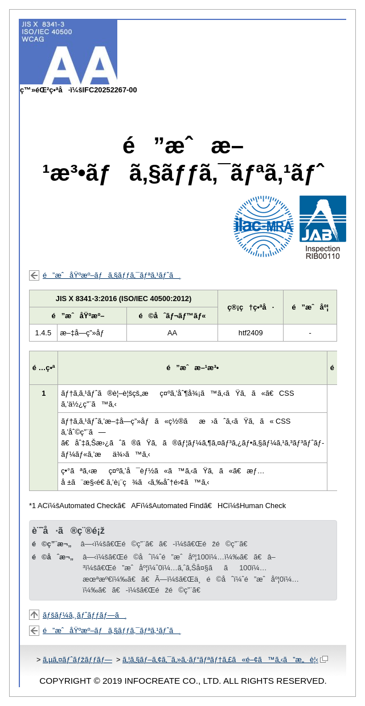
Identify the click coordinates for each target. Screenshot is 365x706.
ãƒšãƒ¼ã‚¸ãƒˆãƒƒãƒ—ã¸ (85, 615)
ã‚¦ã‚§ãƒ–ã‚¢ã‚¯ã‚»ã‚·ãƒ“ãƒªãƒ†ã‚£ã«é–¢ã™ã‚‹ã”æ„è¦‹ (225, 659)
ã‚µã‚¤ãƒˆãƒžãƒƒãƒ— (77, 659)
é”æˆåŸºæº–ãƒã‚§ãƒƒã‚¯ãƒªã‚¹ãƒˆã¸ (112, 275)
